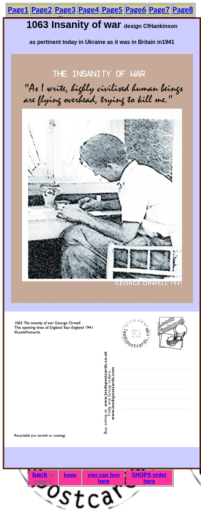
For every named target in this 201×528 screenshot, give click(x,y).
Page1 (18, 9)
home (70, 475)
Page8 (183, 9)
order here (155, 478)
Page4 (89, 9)
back (39, 474)
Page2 (41, 9)
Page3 (65, 9)
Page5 (112, 9)
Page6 (136, 9)
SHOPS (141, 475)
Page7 (159, 9)
